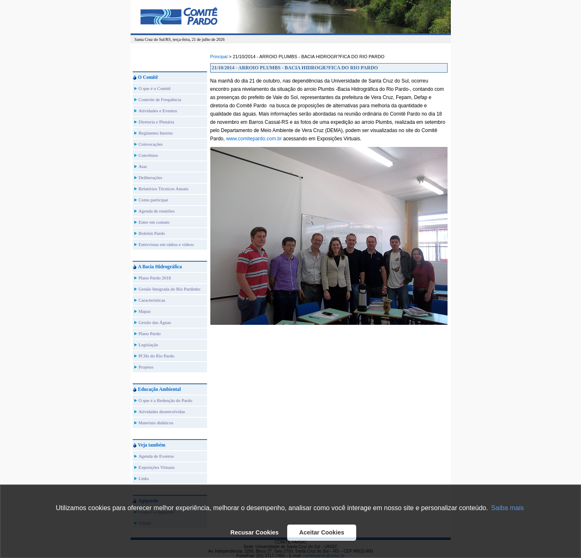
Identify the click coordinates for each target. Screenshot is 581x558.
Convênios (148, 155)
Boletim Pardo (151, 233)
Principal (219, 56)
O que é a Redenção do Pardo (165, 400)
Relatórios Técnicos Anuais (163, 188)
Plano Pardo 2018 (154, 277)
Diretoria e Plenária (156, 121)
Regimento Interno (155, 132)
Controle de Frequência (159, 99)
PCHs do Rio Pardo (156, 355)
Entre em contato (153, 222)
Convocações (150, 144)
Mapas (144, 311)
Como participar (153, 199)
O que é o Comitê (154, 88)
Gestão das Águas (154, 322)
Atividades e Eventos (157, 110)
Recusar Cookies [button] (255, 532)
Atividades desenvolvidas (161, 411)
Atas (142, 166)
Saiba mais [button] (507, 507)
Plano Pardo (149, 333)
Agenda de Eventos (156, 456)
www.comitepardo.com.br (254, 139)
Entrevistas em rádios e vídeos (166, 244)
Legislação (148, 344)
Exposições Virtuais (156, 467)
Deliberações (150, 177)
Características (151, 300)
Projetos (145, 366)
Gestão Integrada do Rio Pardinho (169, 288)
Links (143, 478)
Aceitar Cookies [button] (321, 532)
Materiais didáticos (155, 422)
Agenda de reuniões (156, 210)
